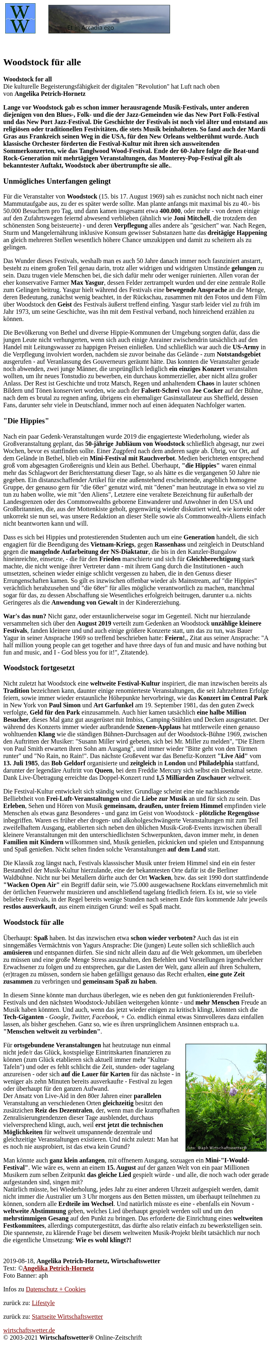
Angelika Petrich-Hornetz (58, 1268)
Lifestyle (43, 1302)
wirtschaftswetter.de (29, 1330)
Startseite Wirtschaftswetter (67, 1316)
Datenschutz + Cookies (56, 1289)
